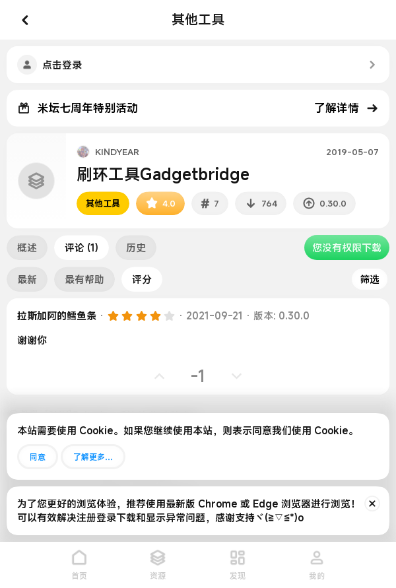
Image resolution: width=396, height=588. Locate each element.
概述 (27, 247)
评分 (142, 279)
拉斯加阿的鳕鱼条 (56, 315)
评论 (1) (81, 247)
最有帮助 (84, 279)
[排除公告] (372, 503)
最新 (27, 279)
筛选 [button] (370, 279)
